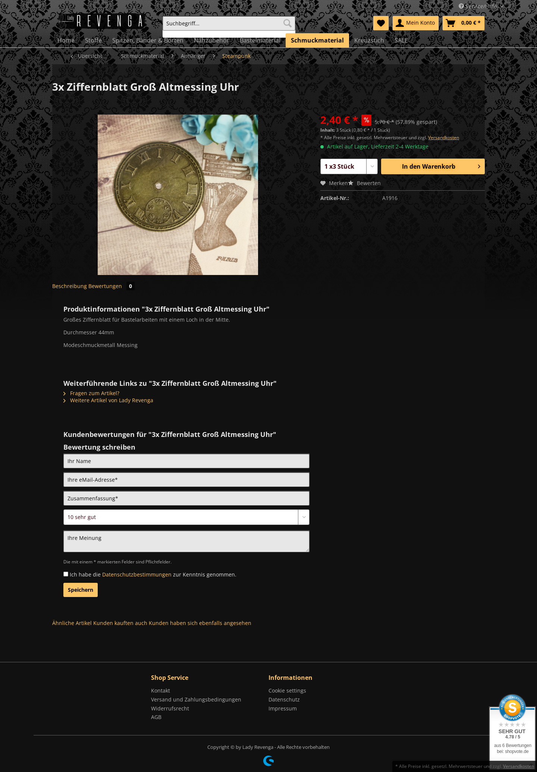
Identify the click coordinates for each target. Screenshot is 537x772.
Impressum (282, 708)
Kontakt (160, 690)
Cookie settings (287, 690)
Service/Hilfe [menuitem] (478, 6)
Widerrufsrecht (170, 708)
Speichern (80, 589)
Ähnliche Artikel (72, 622)
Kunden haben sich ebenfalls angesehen (200, 622)
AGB (156, 717)
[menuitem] (229, 27)
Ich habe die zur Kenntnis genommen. (153, 574)
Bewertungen (111, 286)
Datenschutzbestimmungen (137, 574)
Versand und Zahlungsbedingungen (196, 699)
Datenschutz (284, 699)
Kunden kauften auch (120, 622)
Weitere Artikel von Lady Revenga (108, 400)
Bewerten (364, 183)
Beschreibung (69, 286)
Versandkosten (443, 137)
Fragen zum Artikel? (91, 393)
